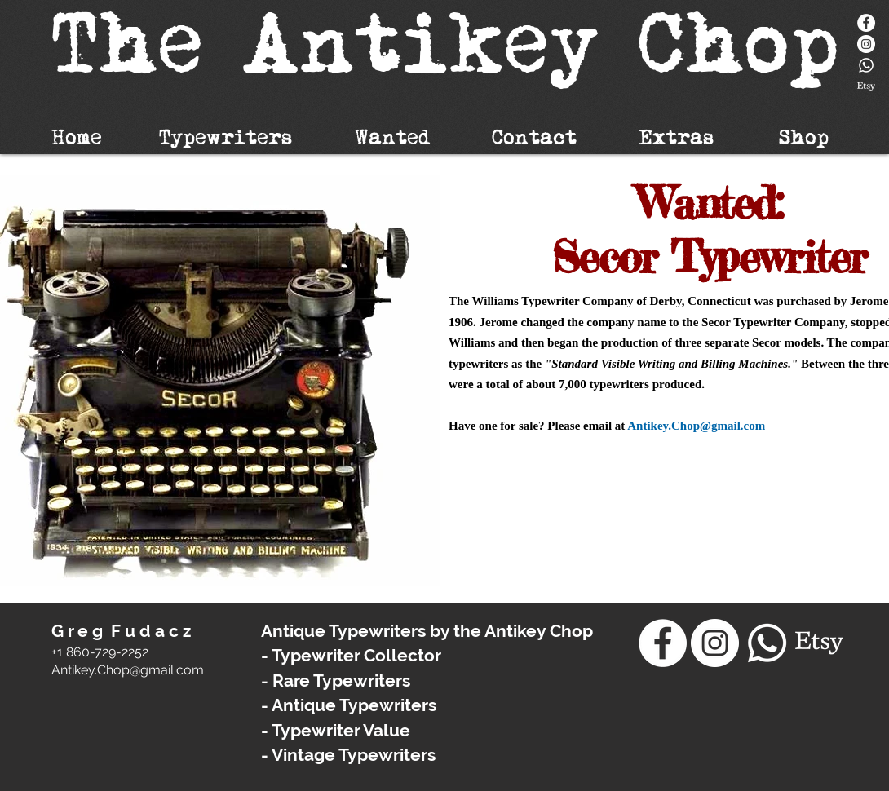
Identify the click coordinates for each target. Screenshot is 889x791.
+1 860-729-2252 (99, 652)
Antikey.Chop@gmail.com (696, 425)
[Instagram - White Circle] (866, 44)
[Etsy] (866, 86)
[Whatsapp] (866, 65)
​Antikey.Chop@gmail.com (127, 670)
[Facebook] (866, 23)
